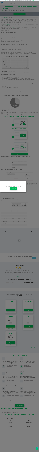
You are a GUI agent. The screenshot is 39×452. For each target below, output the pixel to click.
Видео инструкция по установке (13, 190)
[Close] (25, 181)
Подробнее (13, 188)
